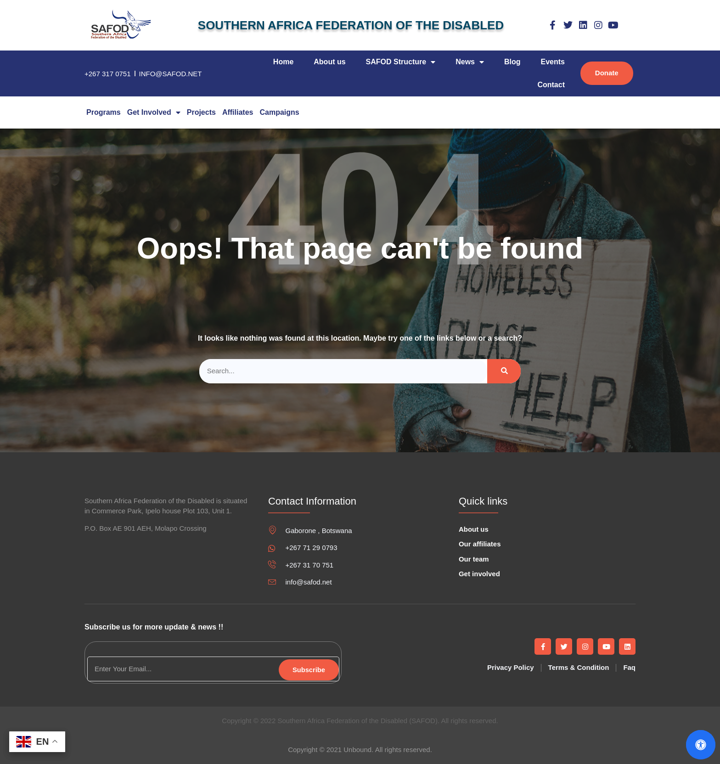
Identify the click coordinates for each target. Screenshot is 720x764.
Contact (551, 85)
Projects (201, 112)
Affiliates (237, 112)
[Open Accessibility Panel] (700, 744)
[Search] (504, 371)
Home (283, 62)
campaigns (279, 112)
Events (553, 62)
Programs (103, 112)
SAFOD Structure (401, 62)
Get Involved (153, 112)
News (470, 62)
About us (329, 62)
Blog (512, 62)
